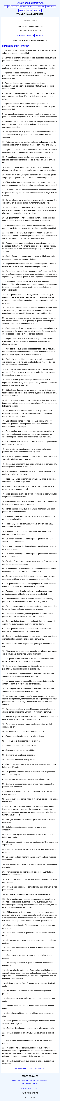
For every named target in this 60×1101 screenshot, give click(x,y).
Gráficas (37, 10)
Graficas (30, 35)
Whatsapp (16, 1080)
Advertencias (26, 1088)
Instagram (25, 1083)
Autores (31, 7)
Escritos (40, 7)
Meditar (22, 10)
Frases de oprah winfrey (15, 46)
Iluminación (51, 7)
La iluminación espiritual (29, 3)
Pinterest (44, 1080)
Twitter (25, 1080)
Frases (23, 7)
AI (9, 7)
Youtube (35, 1083)
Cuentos (14, 7)
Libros (36, 1088)
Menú (29, 10)
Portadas (21, 35)
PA (5, 7)
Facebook (34, 1080)
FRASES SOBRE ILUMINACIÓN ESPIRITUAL (30, 1068)
